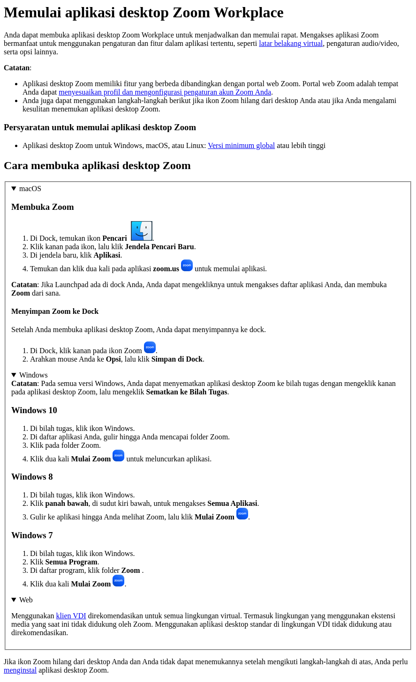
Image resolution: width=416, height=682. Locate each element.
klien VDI (71, 616)
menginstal (20, 670)
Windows (33, 375)
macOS (30, 189)
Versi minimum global (241, 145)
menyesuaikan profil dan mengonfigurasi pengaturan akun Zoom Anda (165, 92)
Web (26, 600)
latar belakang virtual (291, 43)
